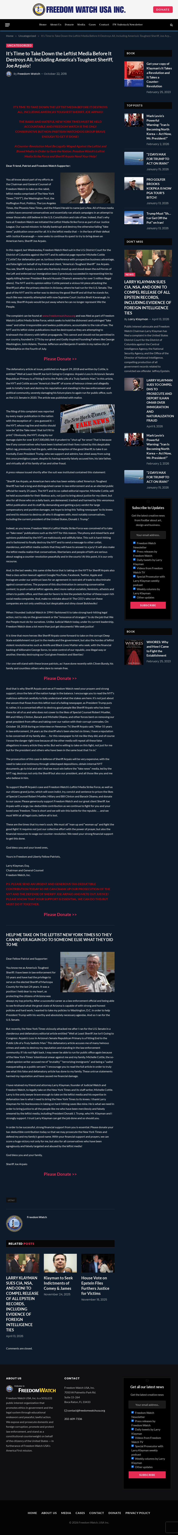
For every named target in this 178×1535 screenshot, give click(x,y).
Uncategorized (19, 45)
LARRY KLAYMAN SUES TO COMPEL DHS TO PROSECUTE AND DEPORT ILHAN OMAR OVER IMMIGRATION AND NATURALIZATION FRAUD (160, 400)
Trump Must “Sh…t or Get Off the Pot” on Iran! (159, 217)
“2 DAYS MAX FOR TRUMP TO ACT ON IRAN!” (158, 158)
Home (43, 24)
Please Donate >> (60, 358)
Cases (92, 24)
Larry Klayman (138, 319)
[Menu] (7, 25)
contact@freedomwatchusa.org (86, 1410)
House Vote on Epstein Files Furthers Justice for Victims (95, 1286)
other (11, 1200)
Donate (163, 9)
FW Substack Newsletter (128, 24)
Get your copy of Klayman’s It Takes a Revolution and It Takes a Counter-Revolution (159, 75)
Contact (104, 24)
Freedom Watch (29, 74)
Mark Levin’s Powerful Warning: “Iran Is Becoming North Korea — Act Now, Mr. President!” (159, 127)
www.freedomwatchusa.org (58, 315)
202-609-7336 (73, 1418)
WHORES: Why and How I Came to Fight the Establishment (158, 648)
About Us (55, 24)
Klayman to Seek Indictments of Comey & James (58, 1283)
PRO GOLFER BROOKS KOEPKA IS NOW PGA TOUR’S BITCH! (159, 188)
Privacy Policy (138, 1512)
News (130, 275)
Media (81, 24)
